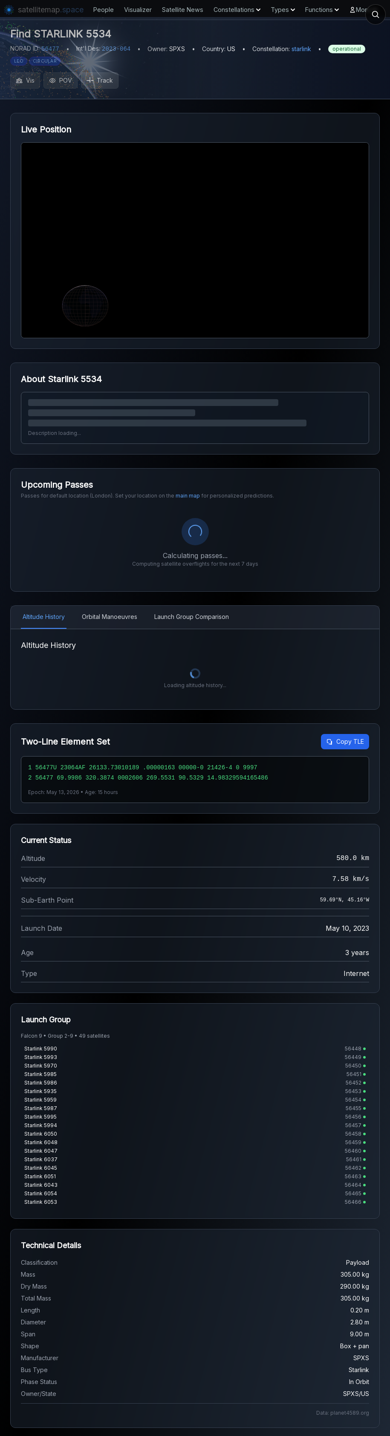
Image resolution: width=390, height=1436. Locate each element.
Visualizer (138, 9)
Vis (25, 80)
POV (60, 80)
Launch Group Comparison (191, 616)
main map (188, 495)
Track (100, 80)
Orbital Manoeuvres (109, 616)
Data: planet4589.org (342, 1413)
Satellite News (182, 9)
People (103, 9)
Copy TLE (345, 741)
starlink (301, 48)
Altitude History (44, 616)
